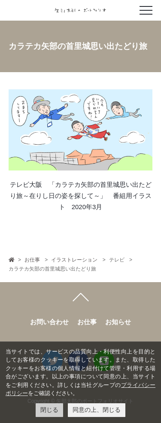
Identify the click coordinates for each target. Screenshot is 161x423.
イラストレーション (74, 260)
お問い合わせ (49, 322)
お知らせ (118, 322)
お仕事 (32, 260)
